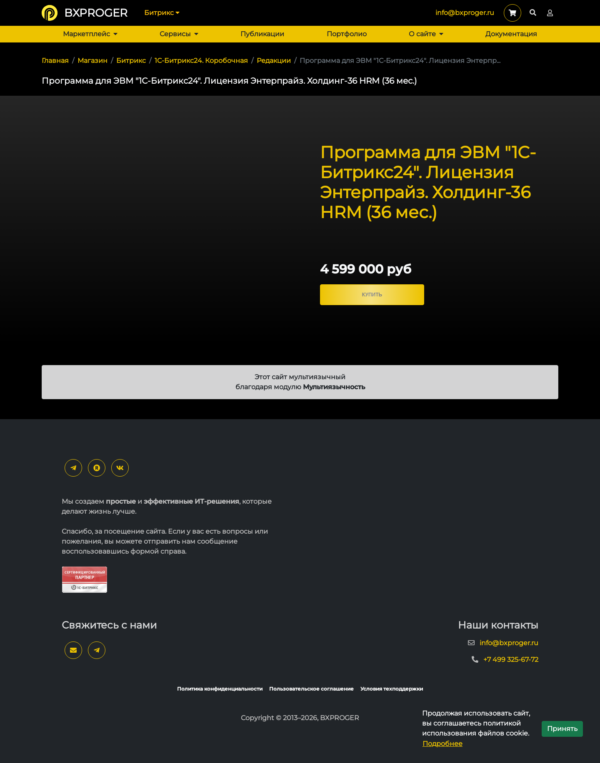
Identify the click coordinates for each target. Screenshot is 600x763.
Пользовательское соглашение (311, 689)
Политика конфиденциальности (219, 689)
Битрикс (162, 13)
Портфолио (347, 34)
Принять (562, 729)
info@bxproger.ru (464, 13)
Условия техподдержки (391, 689)
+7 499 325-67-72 (510, 660)
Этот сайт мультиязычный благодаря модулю (300, 382)
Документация (511, 34)
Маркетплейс (90, 34)
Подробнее (442, 744)
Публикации (262, 34)
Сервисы (179, 34)
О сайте (426, 34)
